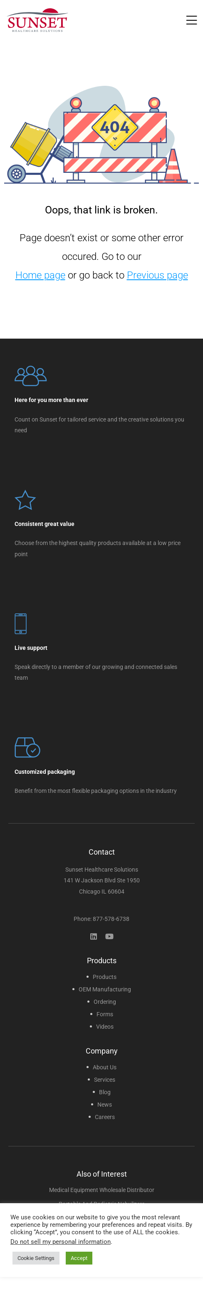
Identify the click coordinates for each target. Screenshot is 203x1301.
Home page (40, 275)
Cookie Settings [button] (35, 1258)
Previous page (157, 275)
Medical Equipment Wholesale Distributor (101, 1190)
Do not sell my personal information (60, 1241)
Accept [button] (79, 1258)
